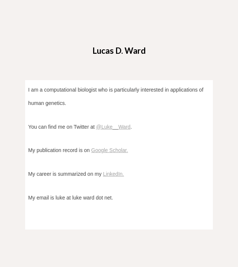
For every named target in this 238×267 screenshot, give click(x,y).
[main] (118, 46)
